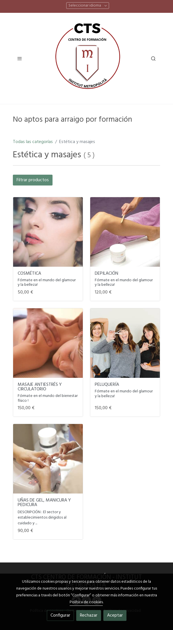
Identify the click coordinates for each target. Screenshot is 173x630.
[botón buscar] (153, 58)
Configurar (60, 615)
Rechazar (88, 615)
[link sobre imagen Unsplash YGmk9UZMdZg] (48, 232)
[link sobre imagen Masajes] (48, 343)
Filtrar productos (33, 180)
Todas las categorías (33, 142)
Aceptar (115, 615)
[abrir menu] (19, 58)
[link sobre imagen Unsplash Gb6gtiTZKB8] (48, 459)
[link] (86, 58)
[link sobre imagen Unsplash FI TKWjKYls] (125, 343)
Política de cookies (86, 602)
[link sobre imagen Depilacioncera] (125, 232)
